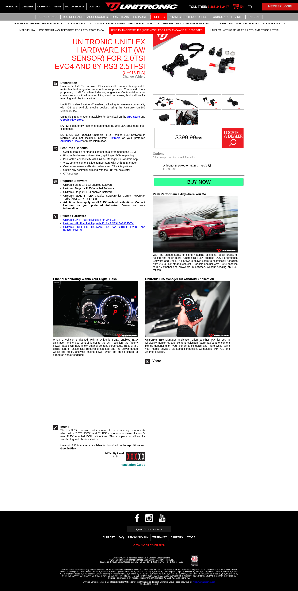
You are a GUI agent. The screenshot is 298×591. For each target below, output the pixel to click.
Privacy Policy (138, 537)
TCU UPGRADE (73, 16)
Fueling (158, 16)
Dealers (27, 6)
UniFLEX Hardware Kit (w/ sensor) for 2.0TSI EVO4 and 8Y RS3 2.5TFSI (157, 30)
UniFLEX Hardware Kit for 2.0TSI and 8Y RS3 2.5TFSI (244, 30)
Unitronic (114, 137)
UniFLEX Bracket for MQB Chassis (187, 165)
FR (250, 6)
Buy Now (199, 182)
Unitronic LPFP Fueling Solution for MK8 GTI (89, 219)
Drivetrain (120, 16)
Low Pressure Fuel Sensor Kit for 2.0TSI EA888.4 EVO (50, 23)
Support (109, 537)
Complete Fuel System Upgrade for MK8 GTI (124, 23)
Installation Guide (132, 464)
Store (191, 537)
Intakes (175, 16)
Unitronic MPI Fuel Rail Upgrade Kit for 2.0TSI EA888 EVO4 (98, 223)
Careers (177, 537)
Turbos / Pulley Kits (227, 16)
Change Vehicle (134, 76)
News (57, 6)
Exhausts (140, 16)
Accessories (97, 16)
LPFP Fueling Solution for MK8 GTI (185, 23)
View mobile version (149, 545)
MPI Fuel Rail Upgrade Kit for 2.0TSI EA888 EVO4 (248, 23)
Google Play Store (71, 119)
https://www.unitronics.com (204, 582)
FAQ (121, 537)
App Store (133, 116)
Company (43, 6)
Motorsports (75, 6)
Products (11, 6)
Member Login (280, 6)
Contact (95, 6)
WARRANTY (159, 537)
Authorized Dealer (71, 141)
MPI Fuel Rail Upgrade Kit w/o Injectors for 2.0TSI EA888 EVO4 (61, 30)
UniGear (253, 16)
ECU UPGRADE (48, 16)
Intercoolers (196, 16)
